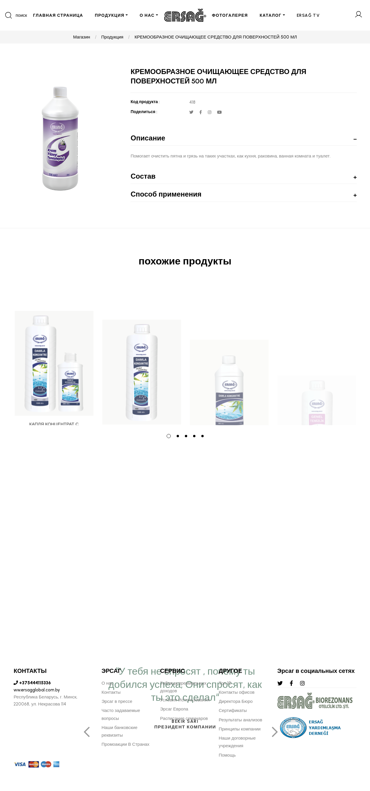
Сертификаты (233, 710)
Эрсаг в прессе (116, 701)
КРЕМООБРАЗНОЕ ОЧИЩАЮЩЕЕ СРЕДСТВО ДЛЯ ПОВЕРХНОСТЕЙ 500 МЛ (216, 37)
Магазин (81, 37)
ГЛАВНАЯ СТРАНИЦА (58, 15)
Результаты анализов (240, 720)
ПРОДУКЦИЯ (109, 15)
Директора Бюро (235, 701)
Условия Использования (185, 700)
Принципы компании (240, 729)
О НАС (147, 15)
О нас (107, 683)
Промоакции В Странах (125, 744)
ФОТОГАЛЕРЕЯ (230, 15)
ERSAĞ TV (308, 15)
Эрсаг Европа (174, 709)
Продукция (112, 37)
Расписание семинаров (184, 718)
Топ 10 (225, 683)
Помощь (227, 755)
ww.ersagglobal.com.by (37, 690)
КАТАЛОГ (271, 15)
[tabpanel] (54, 354)
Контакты (110, 692)
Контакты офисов (237, 692)
